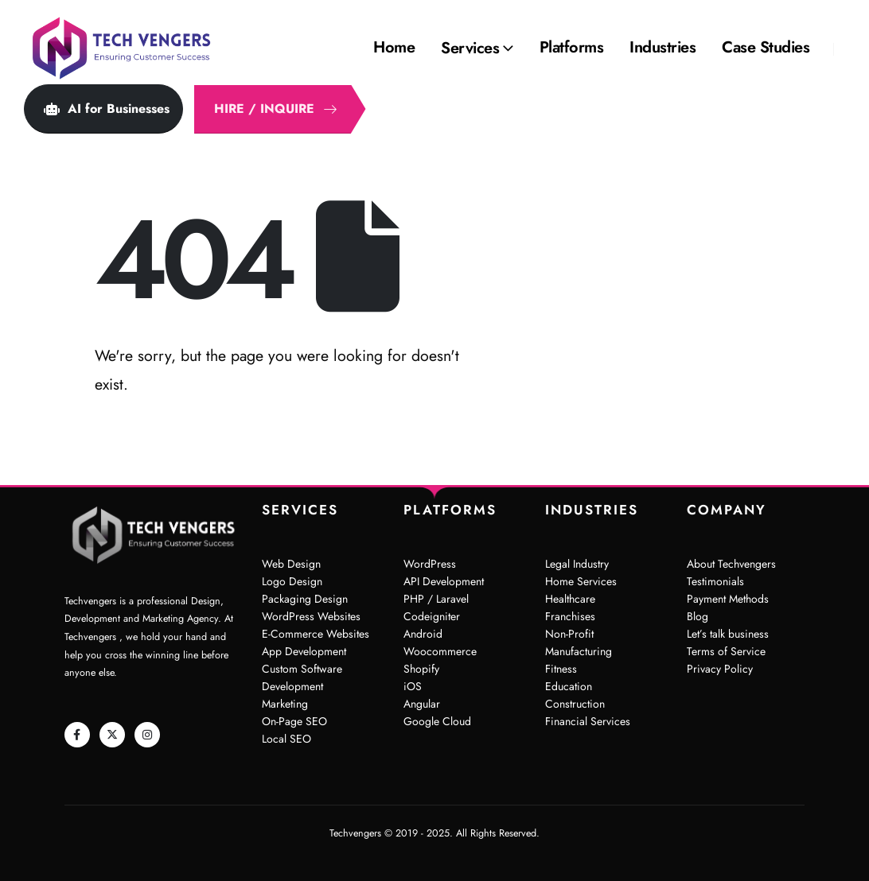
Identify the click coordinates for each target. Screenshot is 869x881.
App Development (304, 651)
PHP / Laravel (436, 599)
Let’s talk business (728, 634)
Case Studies (765, 47)
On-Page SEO (294, 721)
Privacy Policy (720, 669)
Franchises (570, 616)
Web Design (291, 564)
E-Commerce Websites (315, 634)
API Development (443, 581)
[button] (103, 109)
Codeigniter (431, 616)
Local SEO (286, 739)
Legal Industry (577, 564)
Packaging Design (305, 599)
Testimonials (715, 581)
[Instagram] (147, 734)
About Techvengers (731, 564)
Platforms (572, 47)
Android (422, 634)
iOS (412, 686)
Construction (575, 704)
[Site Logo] (123, 48)
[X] (112, 734)
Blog (697, 616)
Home (394, 47)
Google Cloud (437, 721)
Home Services (581, 581)
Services (470, 48)
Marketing (285, 704)
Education (568, 686)
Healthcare (570, 599)
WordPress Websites (311, 616)
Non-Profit (569, 634)
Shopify (421, 669)
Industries (662, 47)
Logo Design (292, 581)
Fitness (561, 669)
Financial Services (587, 721)
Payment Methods (728, 599)
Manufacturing (578, 651)
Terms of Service (726, 651)
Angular (421, 704)
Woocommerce (440, 651)
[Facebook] (77, 734)
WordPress (429, 564)
